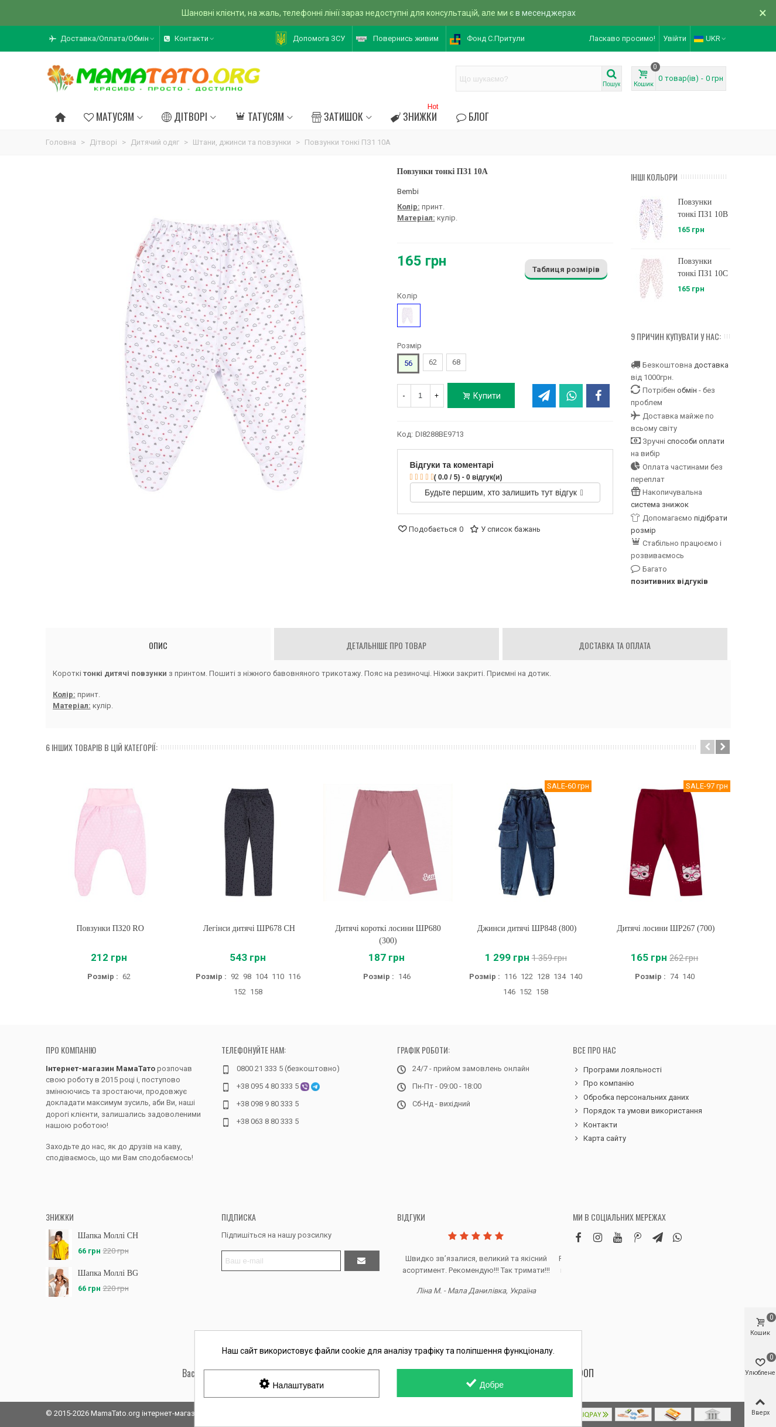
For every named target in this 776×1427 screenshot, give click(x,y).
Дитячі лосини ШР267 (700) (666, 928)
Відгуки (411, 1217)
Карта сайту (599, 1138)
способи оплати (695, 441)
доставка (711, 365)
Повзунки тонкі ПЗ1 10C (703, 267)
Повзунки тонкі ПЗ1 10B (703, 208)
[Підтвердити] (362, 1261)
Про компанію (71, 1050)
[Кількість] (420, 395)
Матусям (109, 116)
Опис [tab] (158, 645)
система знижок (660, 504)
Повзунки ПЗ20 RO (109, 928)
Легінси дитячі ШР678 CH (249, 928)
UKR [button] (710, 38)
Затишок (337, 116)
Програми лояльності (617, 1070)
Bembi (408, 191)
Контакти (595, 1125)
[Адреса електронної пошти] (281, 1261)
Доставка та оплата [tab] (615, 645)
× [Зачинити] (763, 13)
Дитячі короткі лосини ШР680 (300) (388, 934)
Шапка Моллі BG (108, 1273)
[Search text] (528, 78)
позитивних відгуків (669, 581)
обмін (687, 390)
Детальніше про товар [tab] (386, 645)
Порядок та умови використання (637, 1111)
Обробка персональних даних (631, 1097)
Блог (472, 116)
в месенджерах (545, 13)
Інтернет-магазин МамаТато (100, 1068)
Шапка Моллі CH (108, 1235)
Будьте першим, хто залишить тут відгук (504, 492)
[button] (102, 39)
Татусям (259, 116)
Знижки (415, 115)
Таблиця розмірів (566, 269)
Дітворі (184, 116)
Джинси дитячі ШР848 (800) (527, 928)
